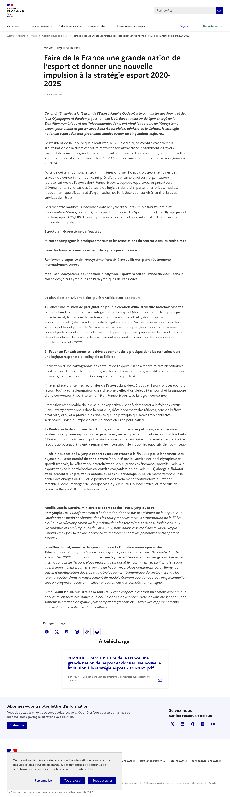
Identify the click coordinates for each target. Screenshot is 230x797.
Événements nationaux (131, 26)
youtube (212, 724)
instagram (202, 724)
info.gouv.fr (177, 761)
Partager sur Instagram (76, 631)
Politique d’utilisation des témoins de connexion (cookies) (173, 783)
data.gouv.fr (124, 761)
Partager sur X (56, 631)
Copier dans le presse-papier (87, 631)
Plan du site (214, 783)
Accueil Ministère (16, 35)
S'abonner (17, 725)
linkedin (182, 724)
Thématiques (210, 26)
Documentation (97, 26)
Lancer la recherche (219, 10)
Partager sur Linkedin (66, 631)
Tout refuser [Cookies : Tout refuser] (72, 780)
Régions (184, 26)
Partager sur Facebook (46, 631)
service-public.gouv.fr (205, 761)
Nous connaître (39, 26)
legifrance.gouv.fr (151, 761)
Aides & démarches (70, 26)
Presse (33, 35)
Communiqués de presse (55, 35)
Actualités (13, 26)
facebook (192, 724)
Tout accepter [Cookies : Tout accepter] (102, 780)
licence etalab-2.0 (80, 792)
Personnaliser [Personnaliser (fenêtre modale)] (44, 780)
